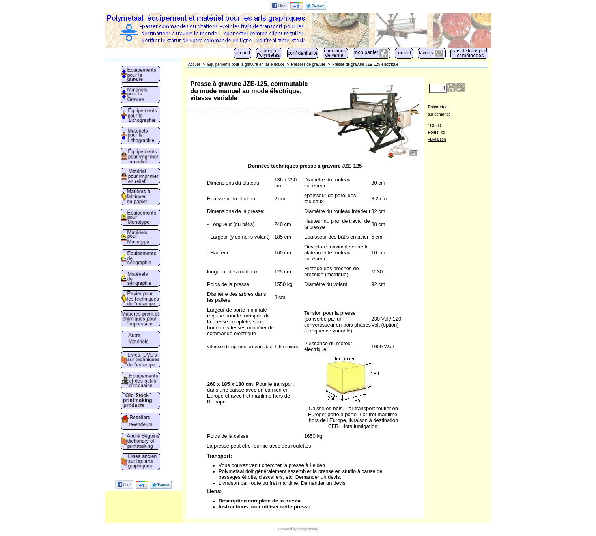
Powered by (287, 529)
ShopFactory (307, 529)
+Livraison (437, 139)
